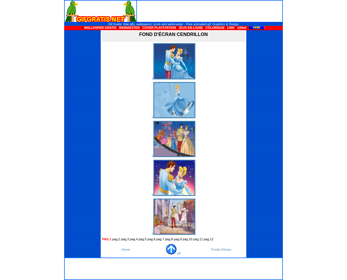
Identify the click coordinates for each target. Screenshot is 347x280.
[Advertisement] (209, 11)
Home (126, 249)
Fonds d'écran (221, 249)
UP (173, 253)
